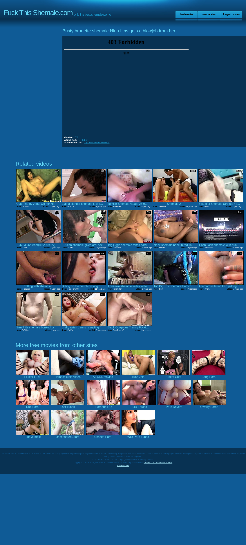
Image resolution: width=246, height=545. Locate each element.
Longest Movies (231, 14)
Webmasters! (123, 465)
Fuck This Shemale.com (38, 13)
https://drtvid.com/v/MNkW (96, 142)
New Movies (208, 14)
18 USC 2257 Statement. (155, 462)
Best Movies (186, 14)
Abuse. (169, 462)
